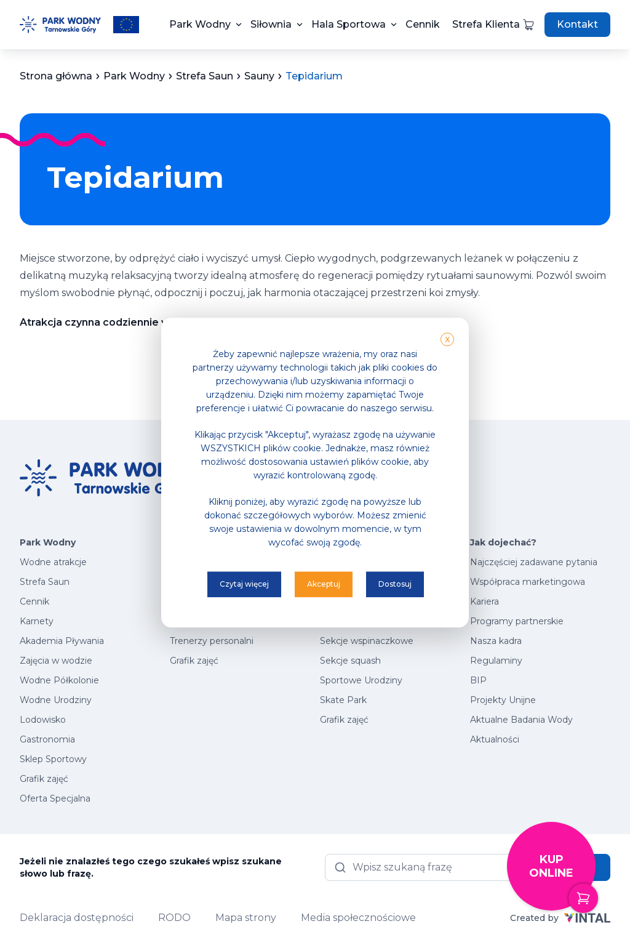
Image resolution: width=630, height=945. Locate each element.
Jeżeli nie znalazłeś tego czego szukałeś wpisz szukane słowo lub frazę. (151, 867)
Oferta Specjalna (55, 798)
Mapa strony (245, 917)
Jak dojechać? (503, 542)
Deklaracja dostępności (77, 917)
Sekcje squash (350, 660)
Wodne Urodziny (56, 700)
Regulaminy (496, 660)
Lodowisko (43, 719)
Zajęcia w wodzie (56, 660)
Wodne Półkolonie (59, 680)
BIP (478, 680)
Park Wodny (200, 24)
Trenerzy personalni (211, 640)
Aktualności (494, 739)
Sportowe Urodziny (361, 680)
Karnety (37, 621)
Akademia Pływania (62, 640)
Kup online (562, 882)
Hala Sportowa (348, 24)
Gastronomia (47, 739)
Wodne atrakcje (53, 562)
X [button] (447, 339)
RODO (174, 917)
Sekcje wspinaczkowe (366, 640)
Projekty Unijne (503, 700)
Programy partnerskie (517, 621)
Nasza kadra (496, 640)
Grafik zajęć (44, 778)
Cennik (422, 24)
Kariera (484, 601)
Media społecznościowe (358, 917)
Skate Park (343, 700)
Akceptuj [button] (323, 584)
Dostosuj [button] (395, 584)
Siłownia (271, 24)
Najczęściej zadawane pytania (533, 562)
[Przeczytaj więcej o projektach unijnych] (126, 24)
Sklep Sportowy (53, 759)
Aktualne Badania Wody (521, 719)
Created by (560, 918)
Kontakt (577, 24)
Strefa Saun (45, 581)
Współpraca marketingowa (527, 581)
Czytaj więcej (244, 584)
